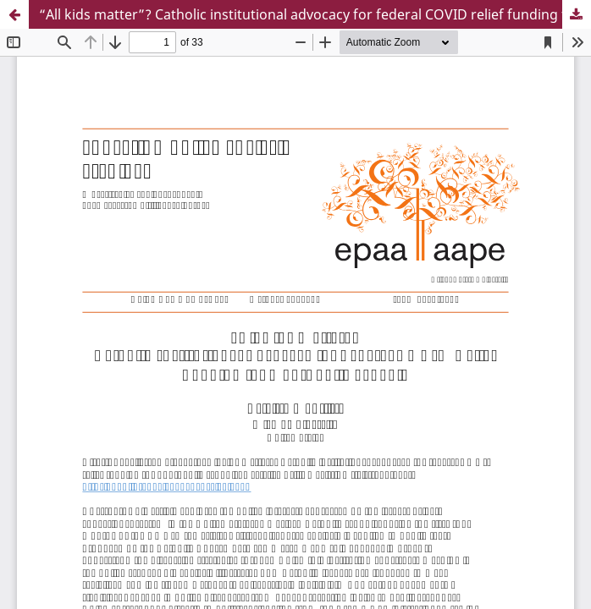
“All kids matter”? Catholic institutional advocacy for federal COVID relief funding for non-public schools (315, 14)
